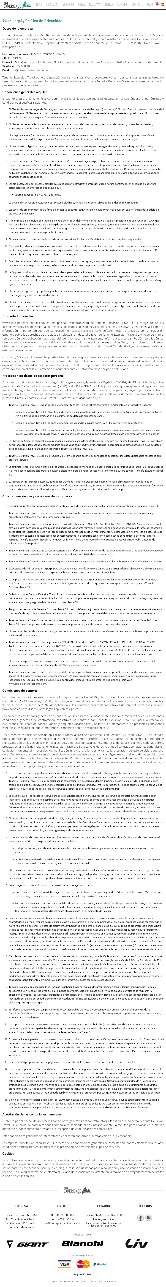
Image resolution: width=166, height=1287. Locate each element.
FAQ (76, 1274)
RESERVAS (95, 5)
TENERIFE (122, 5)
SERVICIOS (68, 5)
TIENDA (109, 5)
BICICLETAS (52, 5)
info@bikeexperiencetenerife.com (32, 70)
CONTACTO (137, 5)
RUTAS (81, 5)
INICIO (39, 5)
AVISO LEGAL (86, 1274)
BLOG (150, 5)
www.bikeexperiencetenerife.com (23, 323)
